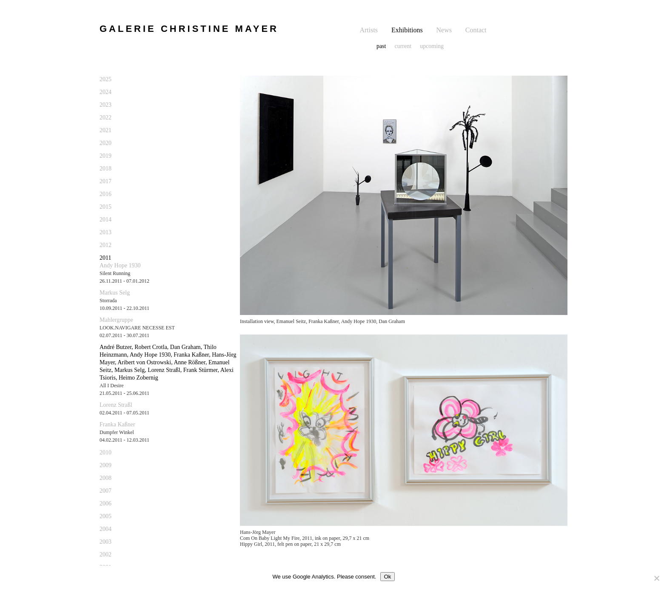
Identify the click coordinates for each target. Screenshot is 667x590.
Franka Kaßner (117, 424)
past (381, 46)
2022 (105, 117)
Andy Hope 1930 (120, 265)
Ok (387, 576)
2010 (105, 452)
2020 (105, 143)
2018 (105, 168)
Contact (476, 30)
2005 (105, 516)
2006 (105, 503)
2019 (105, 156)
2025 (105, 79)
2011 (105, 258)
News (444, 30)
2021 (105, 130)
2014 (105, 219)
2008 (105, 478)
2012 (105, 245)
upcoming (432, 46)
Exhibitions (407, 30)
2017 (105, 181)
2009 (105, 465)
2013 (105, 232)
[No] (656, 578)
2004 (105, 529)
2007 (105, 491)
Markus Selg (115, 292)
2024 (105, 92)
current (402, 46)
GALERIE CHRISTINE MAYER (189, 28)
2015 (105, 207)
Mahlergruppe (116, 320)
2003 (105, 542)
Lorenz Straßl (116, 405)
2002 (105, 554)
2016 (105, 194)
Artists (368, 30)
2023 (105, 105)
